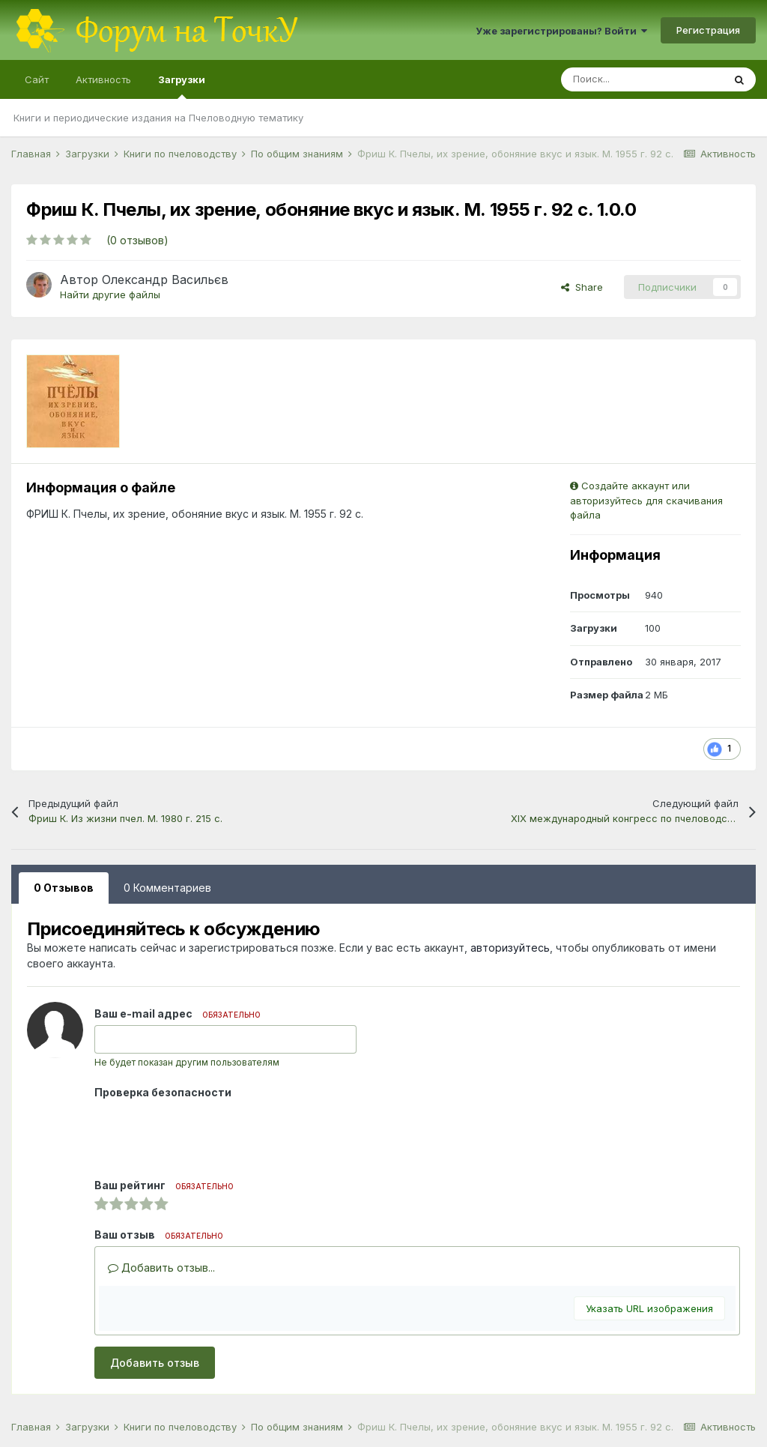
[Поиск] (642, 79)
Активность (103, 79)
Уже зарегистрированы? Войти (561, 31)
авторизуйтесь (510, 947)
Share (582, 287)
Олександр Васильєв (165, 279)
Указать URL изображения (649, 1308)
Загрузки (181, 86)
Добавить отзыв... (161, 1267)
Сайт (37, 79)
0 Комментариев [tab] (167, 887)
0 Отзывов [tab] (64, 887)
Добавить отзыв (154, 1362)
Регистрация (708, 30)
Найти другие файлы (110, 294)
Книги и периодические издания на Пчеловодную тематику (158, 118)
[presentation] (208, 1133)
